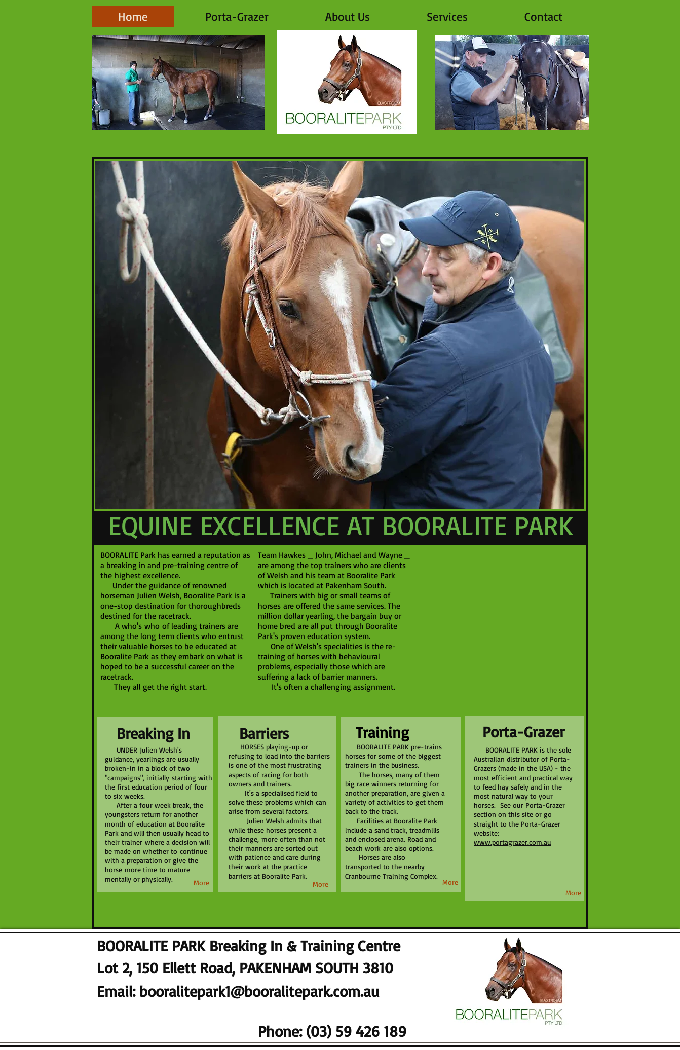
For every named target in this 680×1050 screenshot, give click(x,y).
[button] (447, 16)
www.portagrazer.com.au (512, 842)
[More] (320, 884)
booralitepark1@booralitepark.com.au (259, 991)
